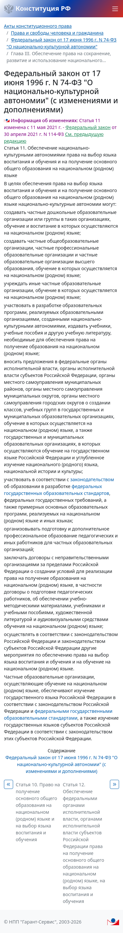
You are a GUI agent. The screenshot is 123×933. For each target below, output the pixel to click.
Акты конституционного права (38, 26)
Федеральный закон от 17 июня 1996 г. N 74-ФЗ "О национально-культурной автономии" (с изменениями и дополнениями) (62, 764)
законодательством (92, 479)
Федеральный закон (88, 127)
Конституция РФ (37, 9)
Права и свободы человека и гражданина (57, 33)
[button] (115, 9)
